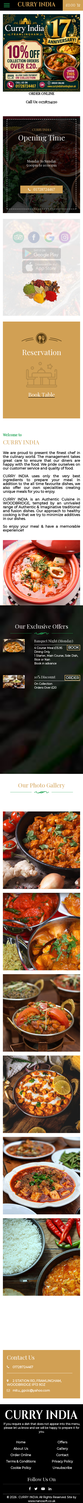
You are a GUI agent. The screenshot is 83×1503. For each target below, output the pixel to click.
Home (20, 1442)
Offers (62, 1442)
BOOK (73, 647)
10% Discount (44, 677)
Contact (62, 1455)
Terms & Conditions (21, 1461)
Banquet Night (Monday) (53, 641)
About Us (21, 1449)
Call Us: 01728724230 (41, 102)
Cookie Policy (21, 1468)
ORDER (72, 678)
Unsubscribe (62, 1468)
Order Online (20, 1455)
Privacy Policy (62, 1461)
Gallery (62, 1449)
